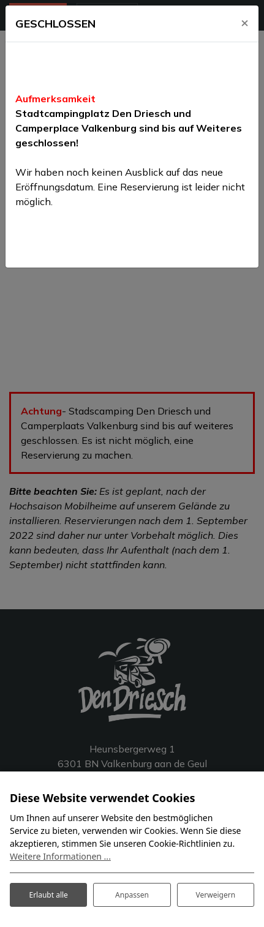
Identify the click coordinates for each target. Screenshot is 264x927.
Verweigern (216, 895)
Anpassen (132, 895)
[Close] (244, 22)
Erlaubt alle (48, 895)
